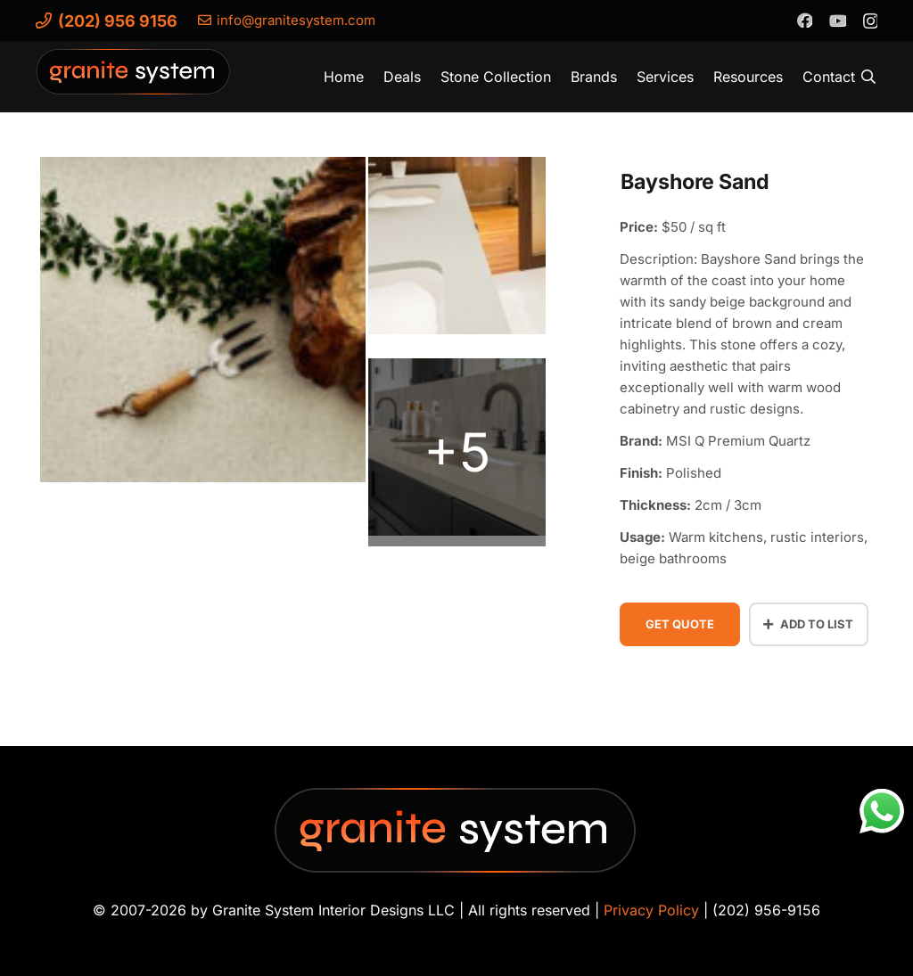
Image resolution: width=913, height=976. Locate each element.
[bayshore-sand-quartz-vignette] (203, 325)
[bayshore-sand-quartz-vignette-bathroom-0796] (457, 452)
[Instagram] (869, 20)
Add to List (808, 624)
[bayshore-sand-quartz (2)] (457, 251)
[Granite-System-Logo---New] (134, 81)
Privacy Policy (651, 910)
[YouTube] (837, 20)
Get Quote (680, 624)
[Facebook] (804, 20)
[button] (868, 76)
